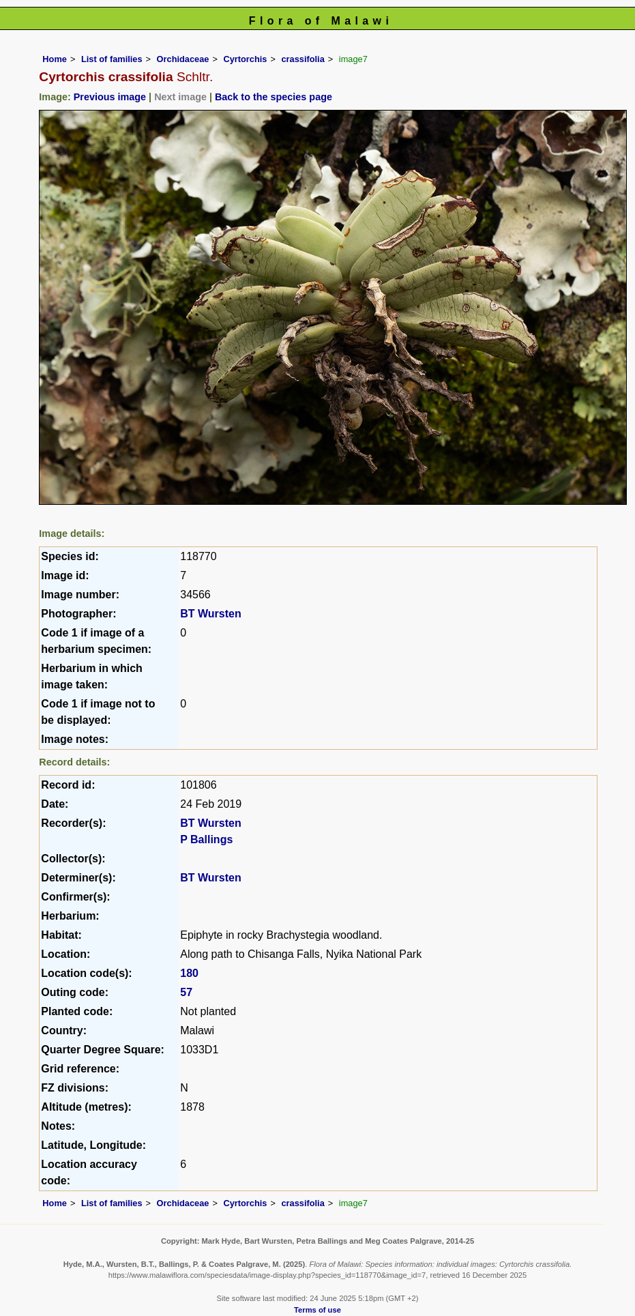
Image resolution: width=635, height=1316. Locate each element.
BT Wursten (210, 613)
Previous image (110, 96)
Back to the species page (273, 96)
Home (54, 59)
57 (186, 992)
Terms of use (317, 1310)
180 (189, 973)
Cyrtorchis (245, 59)
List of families (112, 59)
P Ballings (206, 839)
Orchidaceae (183, 59)
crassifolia (302, 59)
